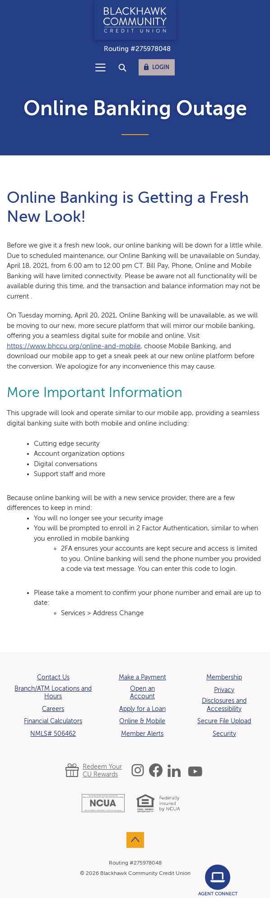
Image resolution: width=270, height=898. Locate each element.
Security (224, 734)
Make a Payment (142, 677)
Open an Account (142, 693)
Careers (53, 709)
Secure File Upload (224, 721)
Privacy (224, 690)
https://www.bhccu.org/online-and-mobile (73, 346)
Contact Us (53, 677)
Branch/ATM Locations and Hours (53, 693)
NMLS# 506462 (53, 734)
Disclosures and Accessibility (224, 705)
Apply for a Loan (142, 709)
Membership (224, 677)
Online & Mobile (142, 721)
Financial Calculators (53, 721)
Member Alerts (142, 734)
